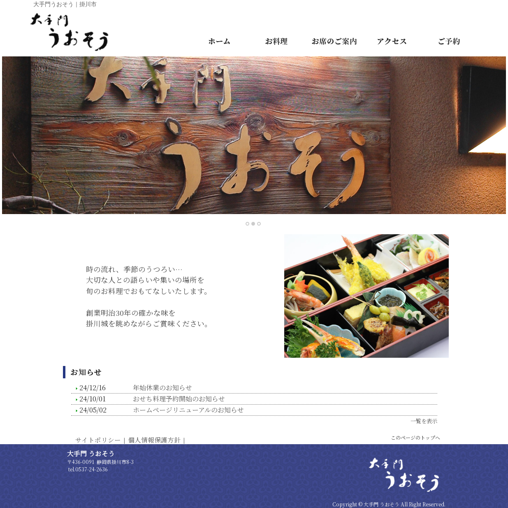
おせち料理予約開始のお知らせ (179, 398)
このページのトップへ (415, 437)
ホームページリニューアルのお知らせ (188, 410)
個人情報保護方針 (154, 439)
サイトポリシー (98, 439)
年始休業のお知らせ (162, 387)
